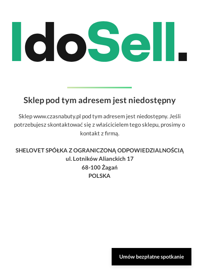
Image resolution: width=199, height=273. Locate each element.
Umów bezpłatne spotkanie (151, 256)
